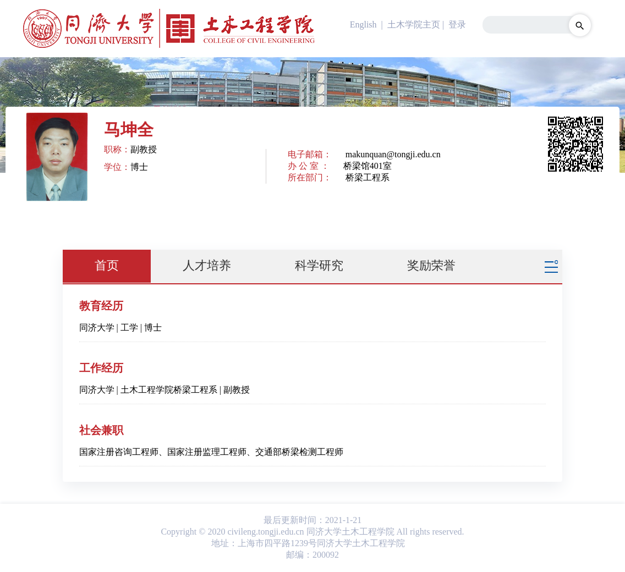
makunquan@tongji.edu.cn (393, 154)
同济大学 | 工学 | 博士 (120, 327)
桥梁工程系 (368, 177)
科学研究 (319, 265)
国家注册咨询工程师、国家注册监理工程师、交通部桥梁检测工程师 (211, 452)
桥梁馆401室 (367, 165)
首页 (107, 265)
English (363, 24)
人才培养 (207, 265)
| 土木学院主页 (409, 24)
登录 (457, 24)
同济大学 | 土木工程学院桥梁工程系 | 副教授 (164, 389)
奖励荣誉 (431, 265)
